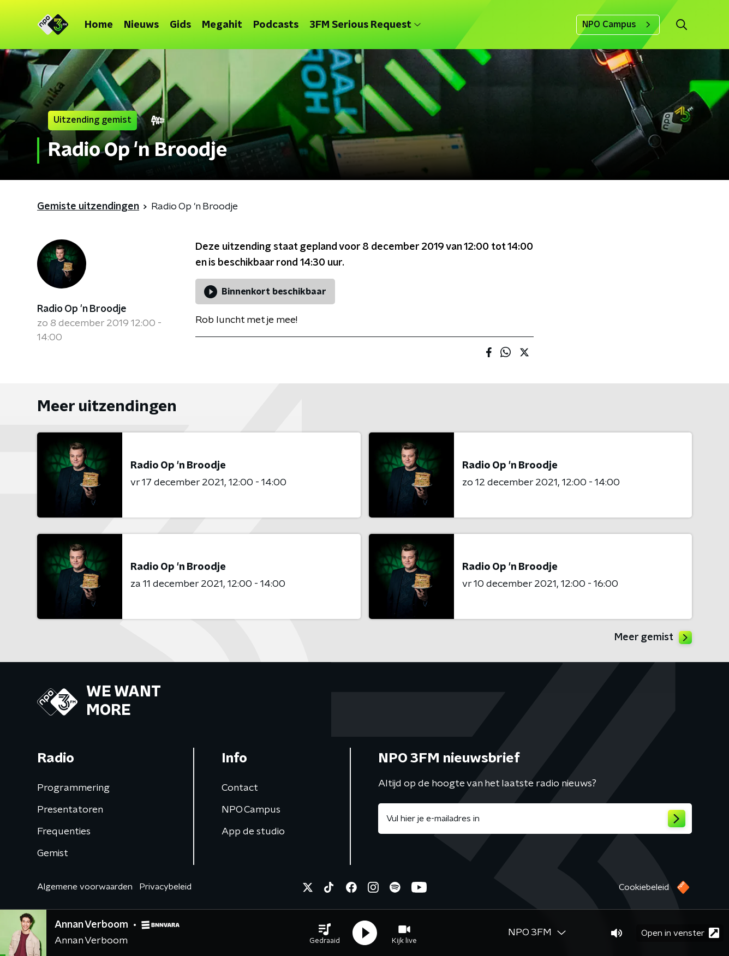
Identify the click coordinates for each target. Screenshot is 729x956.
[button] (324, 933)
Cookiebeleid (644, 887)
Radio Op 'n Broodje (82, 309)
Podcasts (275, 25)
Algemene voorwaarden (85, 886)
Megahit (222, 25)
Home (99, 25)
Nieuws (141, 25)
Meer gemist (653, 637)
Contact (240, 788)
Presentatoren (70, 810)
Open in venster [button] (680, 933)
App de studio (253, 832)
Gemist (52, 853)
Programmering (73, 788)
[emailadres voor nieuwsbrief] (535, 818)
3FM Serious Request (365, 25)
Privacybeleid (165, 886)
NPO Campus (618, 24)
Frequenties (64, 832)
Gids (180, 25)
